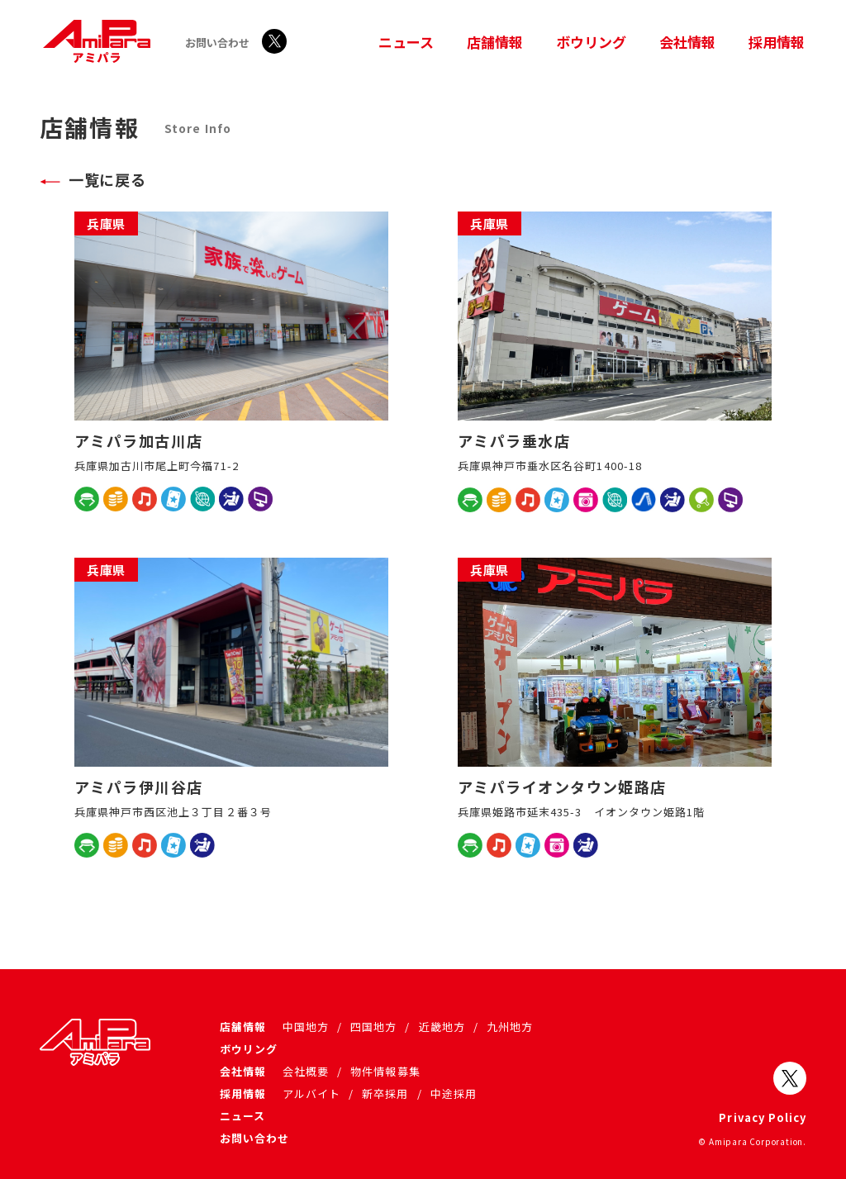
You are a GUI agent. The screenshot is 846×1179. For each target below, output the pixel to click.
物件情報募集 (385, 1071)
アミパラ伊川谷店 (138, 786)
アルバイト (311, 1093)
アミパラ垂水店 (514, 440)
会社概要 (306, 1071)
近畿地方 (442, 1026)
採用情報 (777, 41)
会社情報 (687, 41)
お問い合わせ (217, 42)
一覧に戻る (107, 179)
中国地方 (306, 1026)
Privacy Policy (762, 1117)
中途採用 (453, 1093)
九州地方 (510, 1026)
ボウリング (591, 41)
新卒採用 (385, 1093)
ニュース (406, 41)
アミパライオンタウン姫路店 (562, 786)
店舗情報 (495, 41)
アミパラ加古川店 (138, 440)
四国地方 (373, 1026)
